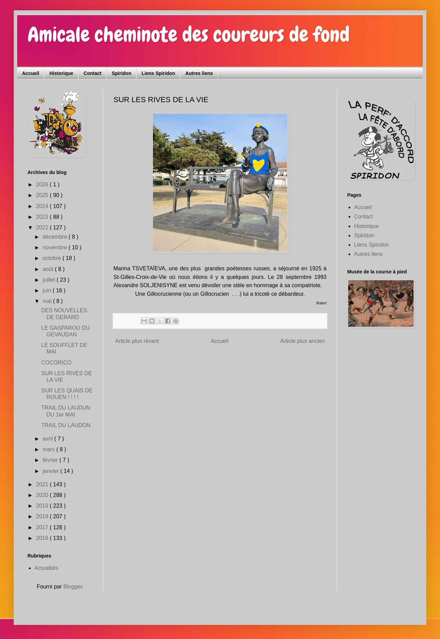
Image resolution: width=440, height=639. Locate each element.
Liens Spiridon (158, 73)
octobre (53, 258)
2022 (43, 227)
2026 (43, 184)
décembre (56, 237)
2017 (43, 527)
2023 (43, 217)
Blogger (72, 586)
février (51, 460)
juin (48, 290)
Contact (92, 73)
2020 (43, 495)
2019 (43, 506)
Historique (61, 73)
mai (48, 301)
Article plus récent (137, 341)
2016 (43, 538)
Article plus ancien (302, 341)
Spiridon (121, 73)
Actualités (46, 568)
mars (49, 449)
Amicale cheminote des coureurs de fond (189, 34)
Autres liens (199, 73)
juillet (50, 280)
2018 (43, 516)
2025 (43, 195)
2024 (43, 206)
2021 (43, 484)
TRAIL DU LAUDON (65, 425)
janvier (51, 471)
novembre (56, 247)
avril (48, 439)
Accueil (30, 73)
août (49, 269)
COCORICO (56, 363)
